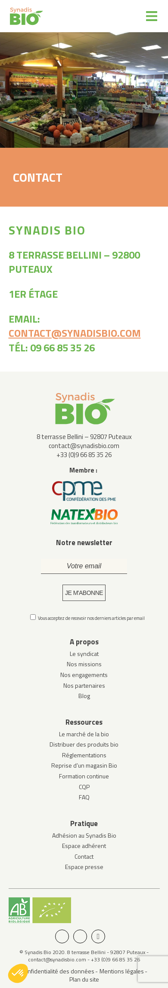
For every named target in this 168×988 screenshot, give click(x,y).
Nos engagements (84, 674)
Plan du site (84, 979)
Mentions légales (122, 971)
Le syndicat (84, 653)
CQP (84, 786)
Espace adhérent (84, 845)
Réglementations (84, 754)
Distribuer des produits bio (84, 744)
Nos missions (84, 663)
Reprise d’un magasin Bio (84, 765)
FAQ (84, 797)
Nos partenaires (84, 685)
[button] (18, 973)
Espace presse (84, 866)
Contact (84, 856)
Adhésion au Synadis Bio (84, 835)
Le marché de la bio (84, 733)
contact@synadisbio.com (75, 333)
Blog (84, 695)
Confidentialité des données (57, 971)
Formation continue (84, 776)
